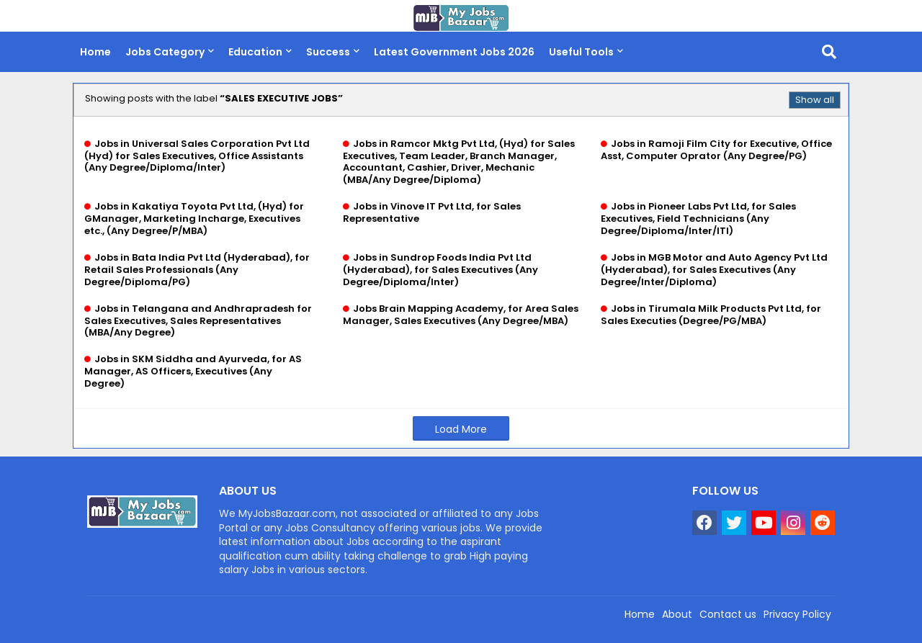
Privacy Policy (797, 614)
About (677, 614)
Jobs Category (165, 52)
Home (95, 52)
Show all (814, 100)
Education (255, 52)
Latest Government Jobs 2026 (454, 52)
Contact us (727, 614)
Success (328, 52)
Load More (461, 429)
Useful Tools (581, 52)
